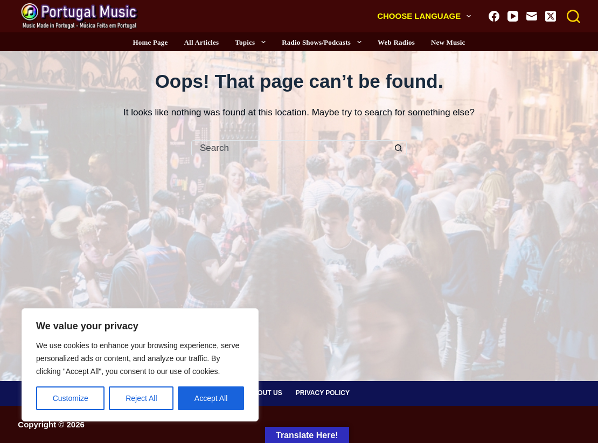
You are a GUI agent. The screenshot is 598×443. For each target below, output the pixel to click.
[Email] (531, 16)
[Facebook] (494, 16)
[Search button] (398, 148)
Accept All (210, 398)
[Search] (573, 16)
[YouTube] (512, 16)
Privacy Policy (323, 393)
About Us (265, 393)
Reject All (141, 398)
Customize (70, 398)
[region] (140, 364)
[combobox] (291, 148)
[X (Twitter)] (550, 16)
